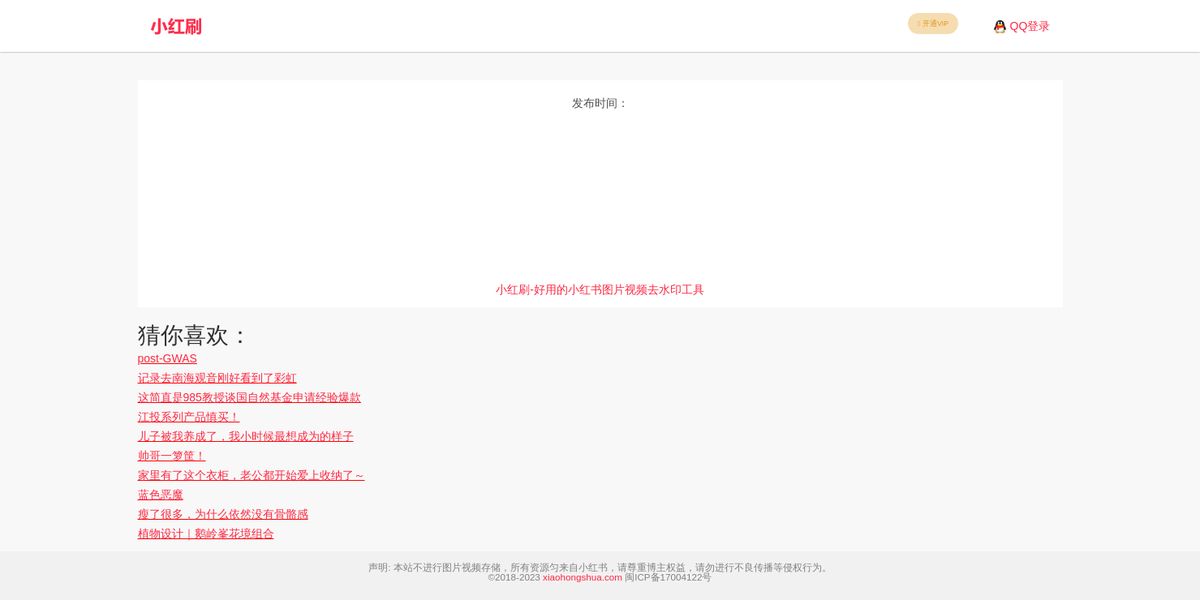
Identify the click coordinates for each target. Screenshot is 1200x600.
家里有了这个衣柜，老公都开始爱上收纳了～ (251, 475)
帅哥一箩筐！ (172, 455)
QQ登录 (1030, 25)
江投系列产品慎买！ (189, 416)
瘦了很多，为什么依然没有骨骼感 (223, 514)
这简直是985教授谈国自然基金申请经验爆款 (249, 397)
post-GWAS (167, 358)
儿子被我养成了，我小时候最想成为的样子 (246, 436)
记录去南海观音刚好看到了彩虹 (217, 377)
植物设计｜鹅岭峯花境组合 (206, 533)
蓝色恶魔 (160, 494)
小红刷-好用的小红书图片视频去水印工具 (600, 289)
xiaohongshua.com (582, 577)
